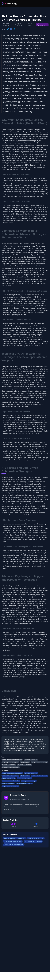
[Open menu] (46, 4)
